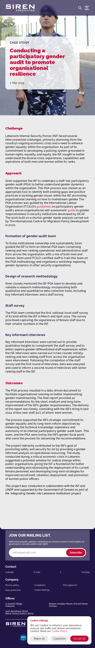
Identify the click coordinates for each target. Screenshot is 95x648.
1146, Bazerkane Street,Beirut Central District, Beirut (19, 612)
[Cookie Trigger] (42, 590)
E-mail (37, 572)
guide (71, 210)
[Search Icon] (80, 7)
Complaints (39, 585)
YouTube (85, 572)
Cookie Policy (59, 631)
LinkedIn (9, 572)
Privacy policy (12, 585)
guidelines (44, 206)
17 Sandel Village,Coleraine (14, 605)
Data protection (13, 590)
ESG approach (70, 585)
